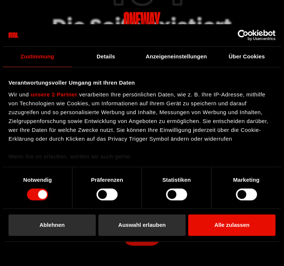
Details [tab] (106, 56)
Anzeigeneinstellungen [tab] (176, 56)
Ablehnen (52, 225)
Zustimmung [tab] (37, 56)
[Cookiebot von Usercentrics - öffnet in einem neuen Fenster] (243, 35)
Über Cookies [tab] (247, 56)
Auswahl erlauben (142, 225)
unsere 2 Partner (54, 94)
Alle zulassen (232, 225)
